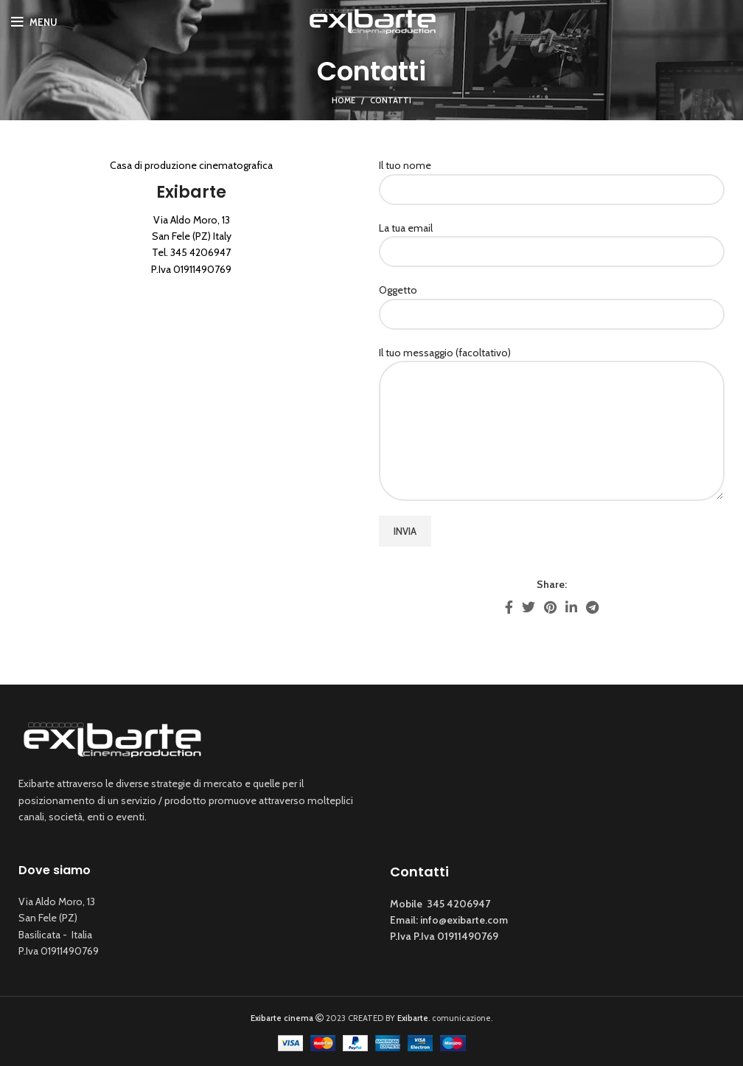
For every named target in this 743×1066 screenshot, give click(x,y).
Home (343, 100)
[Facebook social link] (508, 607)
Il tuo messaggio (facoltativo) (552, 391)
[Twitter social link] (528, 607)
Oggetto (552, 301)
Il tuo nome (552, 177)
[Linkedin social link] (571, 607)
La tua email (552, 239)
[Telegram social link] (592, 607)
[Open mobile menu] (34, 22)
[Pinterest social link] (550, 607)
